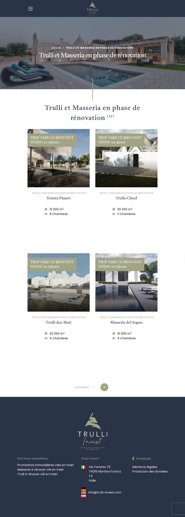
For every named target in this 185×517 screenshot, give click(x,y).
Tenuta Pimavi (59, 198)
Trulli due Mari (58, 322)
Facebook (143, 458)
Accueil (56, 47)
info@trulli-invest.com (104, 492)
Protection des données (150, 471)
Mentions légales (144, 467)
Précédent (82, 387)
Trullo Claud (126, 198)
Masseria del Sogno (126, 322)
